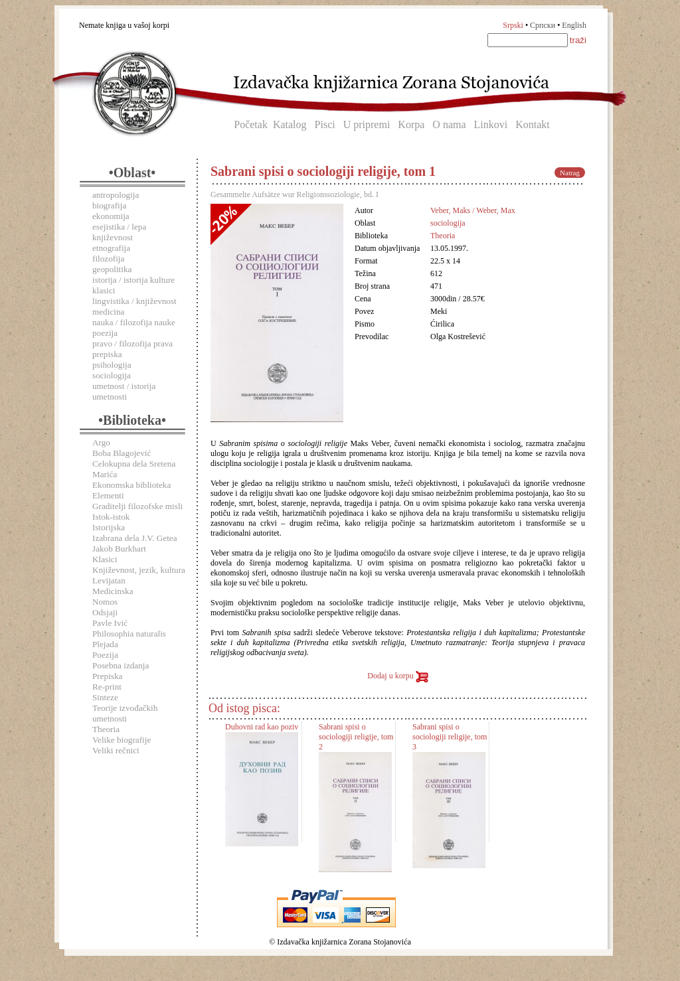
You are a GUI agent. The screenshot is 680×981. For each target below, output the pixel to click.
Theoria (106, 729)
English (574, 25)
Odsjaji (105, 612)
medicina (108, 312)
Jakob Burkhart (119, 549)
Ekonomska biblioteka (131, 485)
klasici (103, 290)
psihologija (111, 365)
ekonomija (110, 216)
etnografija (111, 248)
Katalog (290, 124)
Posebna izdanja (120, 665)
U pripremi (366, 124)
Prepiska (107, 676)
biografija (109, 205)
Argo (101, 442)
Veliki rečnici (115, 750)
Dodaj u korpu (397, 675)
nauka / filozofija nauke (133, 322)
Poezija (105, 655)
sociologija (111, 375)
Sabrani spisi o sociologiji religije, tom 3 (449, 736)
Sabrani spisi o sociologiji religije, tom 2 (356, 736)
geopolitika (111, 269)
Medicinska (112, 591)
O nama (449, 124)
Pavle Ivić (110, 623)
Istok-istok (110, 517)
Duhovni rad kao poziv (261, 726)
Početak (251, 124)
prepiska (107, 354)
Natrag (570, 173)
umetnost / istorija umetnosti (123, 391)
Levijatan (109, 580)
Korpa (411, 124)
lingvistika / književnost (134, 301)
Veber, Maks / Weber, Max (472, 210)
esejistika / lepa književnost (119, 232)
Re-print (107, 687)
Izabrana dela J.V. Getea (134, 538)
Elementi (108, 495)
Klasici (104, 559)
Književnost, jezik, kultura (138, 570)
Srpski (513, 25)
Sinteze (105, 697)
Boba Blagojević (121, 453)
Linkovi (491, 124)
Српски (542, 25)
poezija (105, 333)
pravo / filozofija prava (132, 343)
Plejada (105, 644)
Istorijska (108, 527)
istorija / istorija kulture (133, 280)
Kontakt (532, 124)
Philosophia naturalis (129, 634)
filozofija (108, 259)
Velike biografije (121, 740)
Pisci (325, 124)
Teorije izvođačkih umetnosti (124, 713)
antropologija (115, 195)
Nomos (105, 602)
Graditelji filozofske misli (137, 506)
